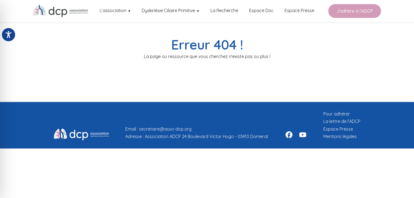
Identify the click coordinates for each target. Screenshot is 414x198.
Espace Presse (299, 10)
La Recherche (224, 10)
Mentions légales (340, 136)
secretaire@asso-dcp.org (165, 129)
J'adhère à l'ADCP (355, 11)
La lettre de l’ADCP (341, 121)
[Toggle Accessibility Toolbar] (8, 35)
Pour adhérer (336, 114)
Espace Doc (261, 10)
